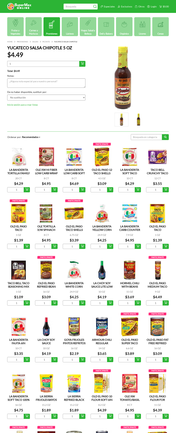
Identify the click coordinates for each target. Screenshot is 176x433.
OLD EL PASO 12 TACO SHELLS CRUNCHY (102, 173)
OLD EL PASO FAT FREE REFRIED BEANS (157, 343)
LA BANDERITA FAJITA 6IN (18, 341)
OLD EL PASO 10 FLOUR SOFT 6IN (101, 398)
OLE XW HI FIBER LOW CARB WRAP (46, 171)
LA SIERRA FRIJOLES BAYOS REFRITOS (46, 400)
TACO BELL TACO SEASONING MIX (18, 284)
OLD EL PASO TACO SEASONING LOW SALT (157, 231)
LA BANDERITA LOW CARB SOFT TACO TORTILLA (74, 173)
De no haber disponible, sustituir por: (27, 91)
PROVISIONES (22, 42)
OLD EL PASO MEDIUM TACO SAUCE (157, 286)
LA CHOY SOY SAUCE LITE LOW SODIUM (102, 286)
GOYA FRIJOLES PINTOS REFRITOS (74, 341)
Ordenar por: (23, 137)
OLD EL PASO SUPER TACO (129, 341)
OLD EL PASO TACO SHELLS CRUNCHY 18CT (74, 230)
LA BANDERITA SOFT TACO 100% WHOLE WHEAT (19, 400)
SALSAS (35, 42)
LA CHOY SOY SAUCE (46, 341)
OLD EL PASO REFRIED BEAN (46, 284)
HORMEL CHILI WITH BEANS (129, 284)
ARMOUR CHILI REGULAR (102, 341)
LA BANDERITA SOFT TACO (129, 171)
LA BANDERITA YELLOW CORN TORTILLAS (102, 230)
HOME (10, 42)
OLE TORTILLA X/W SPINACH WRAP (46, 230)
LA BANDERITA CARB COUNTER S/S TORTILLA (129, 230)
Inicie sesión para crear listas (22, 104)
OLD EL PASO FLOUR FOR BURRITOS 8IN (157, 400)
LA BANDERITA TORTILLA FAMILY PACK (18, 173)
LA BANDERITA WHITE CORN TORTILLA (74, 286)
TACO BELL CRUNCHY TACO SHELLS (157, 173)
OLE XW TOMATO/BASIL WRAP (130, 400)
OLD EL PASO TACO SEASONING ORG (19, 230)
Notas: (10, 75)
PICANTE (46, 42)
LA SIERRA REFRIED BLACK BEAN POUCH (74, 400)
